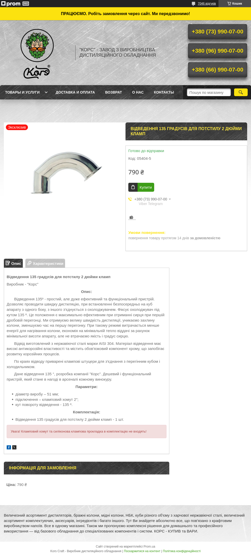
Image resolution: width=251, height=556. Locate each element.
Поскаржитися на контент (142, 551)
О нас (138, 92)
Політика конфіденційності (182, 551)
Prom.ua (149, 546)
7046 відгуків (207, 3)
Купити (146, 187)
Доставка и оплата (75, 92)
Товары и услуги (22, 92)
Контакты (164, 92)
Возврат (113, 92)
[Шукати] (241, 92)
